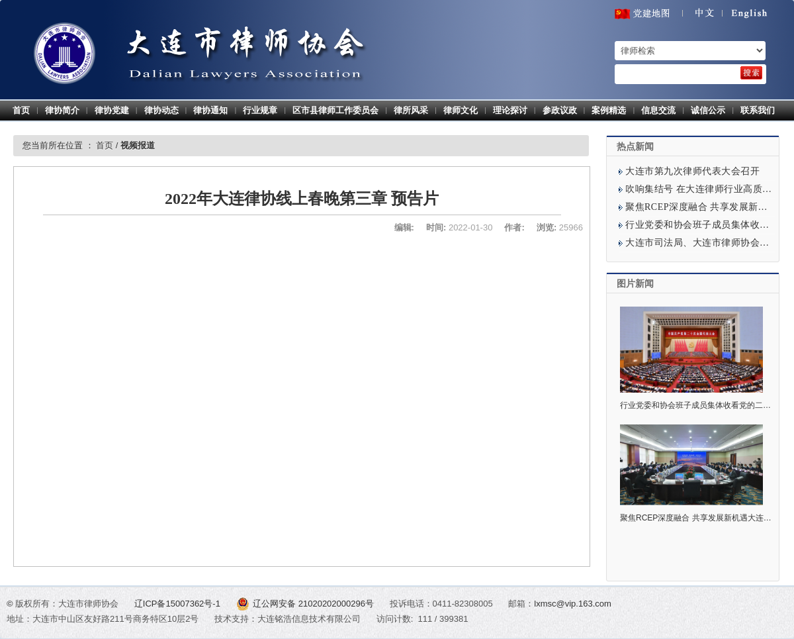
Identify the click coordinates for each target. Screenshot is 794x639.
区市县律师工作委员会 (335, 110)
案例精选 (609, 110)
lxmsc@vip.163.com (572, 604)
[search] (751, 72)
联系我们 (757, 110)
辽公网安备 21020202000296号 (306, 604)
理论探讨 (510, 110)
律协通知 (210, 110)
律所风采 (411, 110)
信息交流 (658, 110)
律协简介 (62, 110)
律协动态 (161, 110)
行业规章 (260, 110)
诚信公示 (708, 110)
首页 (21, 110)
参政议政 (560, 110)
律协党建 (112, 110)
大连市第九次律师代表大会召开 (692, 171)
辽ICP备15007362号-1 (178, 604)
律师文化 (460, 110)
